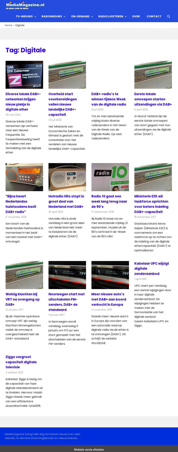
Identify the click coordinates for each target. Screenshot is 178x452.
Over (136, 16)
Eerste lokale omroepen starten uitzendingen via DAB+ (152, 99)
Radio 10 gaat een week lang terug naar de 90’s (109, 200)
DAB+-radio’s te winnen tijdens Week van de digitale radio (108, 99)
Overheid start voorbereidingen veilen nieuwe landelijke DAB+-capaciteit (62, 104)
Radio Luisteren (112, 16)
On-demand (82, 16)
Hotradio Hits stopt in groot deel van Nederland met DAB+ (65, 200)
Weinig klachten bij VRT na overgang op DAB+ (22, 297)
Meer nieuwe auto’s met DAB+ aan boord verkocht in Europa (108, 297)
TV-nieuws (26, 16)
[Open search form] (168, 16)
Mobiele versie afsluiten (89, 447)
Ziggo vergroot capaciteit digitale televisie (21, 360)
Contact (154, 16)
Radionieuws (54, 16)
